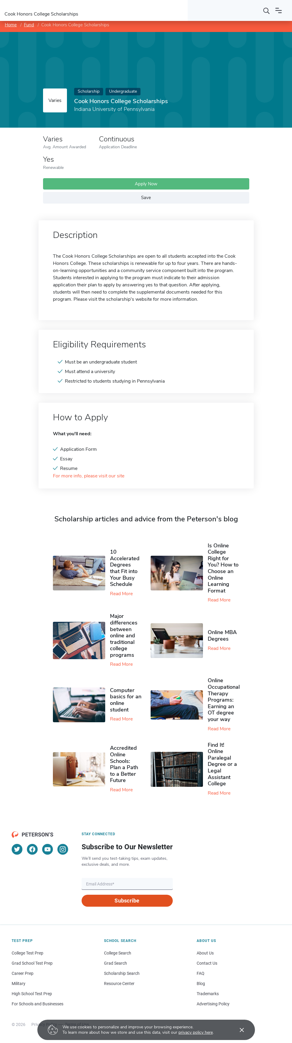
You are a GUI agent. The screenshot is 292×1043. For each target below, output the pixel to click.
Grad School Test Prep (32, 963)
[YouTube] (47, 849)
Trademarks (208, 993)
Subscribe (126, 900)
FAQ (200, 973)
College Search (117, 953)
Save (146, 198)
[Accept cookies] (237, 1029)
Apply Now (146, 184)
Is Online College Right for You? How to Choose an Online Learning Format (223, 568)
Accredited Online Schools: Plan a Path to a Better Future (124, 764)
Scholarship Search (122, 973)
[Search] (267, 10)
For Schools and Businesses (37, 1003)
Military (18, 983)
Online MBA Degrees (222, 635)
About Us (205, 953)
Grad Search (115, 963)
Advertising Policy (213, 1003)
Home (11, 25)
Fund (29, 25)
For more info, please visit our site (88, 476)
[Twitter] (17, 849)
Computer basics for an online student (125, 700)
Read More (121, 593)
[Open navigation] (279, 10)
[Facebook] (32, 849)
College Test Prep (27, 953)
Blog (201, 983)
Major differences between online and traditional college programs (123, 636)
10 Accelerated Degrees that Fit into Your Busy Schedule (125, 568)
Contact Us (207, 963)
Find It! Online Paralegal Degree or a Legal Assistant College (222, 764)
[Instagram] (62, 849)
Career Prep (22, 973)
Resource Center (119, 983)
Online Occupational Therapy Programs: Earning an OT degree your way (224, 700)
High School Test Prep (32, 993)
